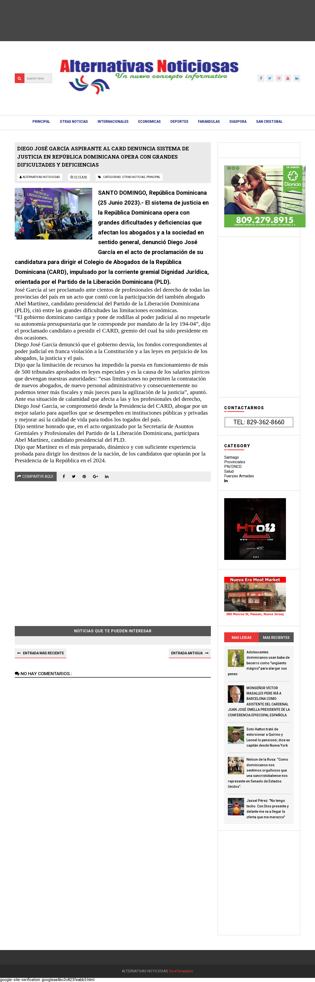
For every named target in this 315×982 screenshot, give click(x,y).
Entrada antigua (187, 653)
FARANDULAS (209, 122)
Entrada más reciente (43, 653)
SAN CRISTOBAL (269, 122)
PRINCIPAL (41, 122)
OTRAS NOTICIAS (74, 122)
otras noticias (133, 177)
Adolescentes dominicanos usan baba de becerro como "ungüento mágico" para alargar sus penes (259, 663)
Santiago (231, 457)
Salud (229, 471)
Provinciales (234, 462)
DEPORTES (179, 122)
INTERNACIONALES (113, 122)
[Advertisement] (113, 550)
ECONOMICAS (149, 122)
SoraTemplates (181, 971)
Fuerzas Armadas (239, 476)
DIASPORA (238, 122)
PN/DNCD (233, 466)
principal (153, 177)
